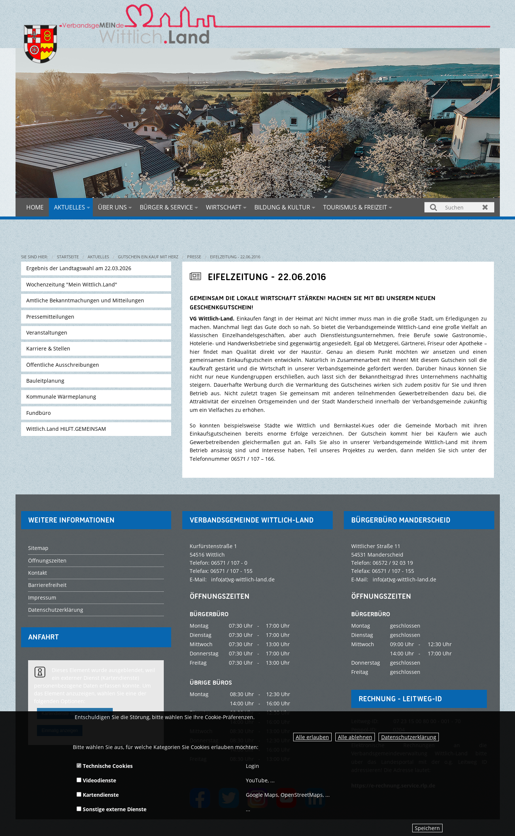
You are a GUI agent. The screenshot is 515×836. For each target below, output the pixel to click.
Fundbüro (38, 412)
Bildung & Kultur (282, 207)
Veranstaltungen (46, 332)
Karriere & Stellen (48, 348)
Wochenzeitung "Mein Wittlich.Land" (71, 284)
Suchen (433, 207)
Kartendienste (98, 794)
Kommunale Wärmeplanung (61, 396)
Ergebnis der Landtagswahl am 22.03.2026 (78, 268)
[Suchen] (459, 207)
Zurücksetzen (485, 207)
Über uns (112, 207)
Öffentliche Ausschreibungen (62, 364)
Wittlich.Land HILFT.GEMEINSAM (66, 428)
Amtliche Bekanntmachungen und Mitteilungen (85, 300)
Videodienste (96, 780)
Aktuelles (69, 207)
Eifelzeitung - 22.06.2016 (235, 256)
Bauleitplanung (45, 380)
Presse (194, 256)
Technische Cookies (105, 765)
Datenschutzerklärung (408, 737)
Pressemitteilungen (50, 316)
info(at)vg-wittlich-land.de (243, 579)
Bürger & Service (166, 207)
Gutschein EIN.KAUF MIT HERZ (148, 256)
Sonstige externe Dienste (111, 809)
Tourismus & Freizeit (355, 207)
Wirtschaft (223, 207)
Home (35, 207)
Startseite (68, 256)
